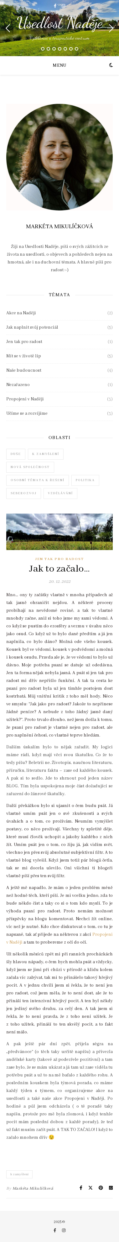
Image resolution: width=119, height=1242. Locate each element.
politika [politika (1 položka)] (85, 480)
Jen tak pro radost (24, 342)
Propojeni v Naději (25, 399)
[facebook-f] (55, 6)
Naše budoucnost (23, 370)
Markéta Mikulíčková (33, 1188)
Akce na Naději (21, 313)
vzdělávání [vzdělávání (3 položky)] (60, 493)
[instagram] (63, 6)
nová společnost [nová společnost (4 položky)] (30, 467)
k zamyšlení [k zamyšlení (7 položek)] (45, 454)
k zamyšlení (19, 1174)
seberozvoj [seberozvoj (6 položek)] (24, 493)
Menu (59, 65)
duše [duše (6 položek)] (16, 454)
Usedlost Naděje (59, 23)
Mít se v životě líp (23, 356)
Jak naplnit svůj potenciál (32, 327)
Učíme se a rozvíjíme (27, 413)
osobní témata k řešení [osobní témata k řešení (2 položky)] (38, 480)
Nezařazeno (18, 385)
